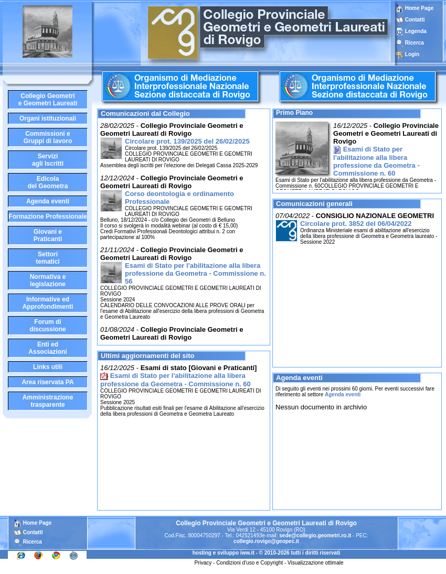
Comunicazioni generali (314, 204)
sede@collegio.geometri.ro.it (315, 535)
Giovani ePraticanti (48, 235)
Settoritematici (47, 258)
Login (412, 54)
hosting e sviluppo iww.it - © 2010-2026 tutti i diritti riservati (267, 553)
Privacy (202, 563)
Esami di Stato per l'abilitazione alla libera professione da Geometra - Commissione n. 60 (175, 380)
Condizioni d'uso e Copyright (249, 563)
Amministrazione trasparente (48, 401)
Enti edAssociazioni (47, 348)
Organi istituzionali (47, 118)
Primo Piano (294, 112)
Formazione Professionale (47, 216)
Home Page (414, 8)
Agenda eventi (47, 201)
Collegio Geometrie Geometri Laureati (48, 99)
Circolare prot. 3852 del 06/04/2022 (355, 224)
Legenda (416, 31)
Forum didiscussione (47, 325)
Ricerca (414, 43)
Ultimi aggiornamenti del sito (147, 356)
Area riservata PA (47, 382)
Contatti (415, 20)
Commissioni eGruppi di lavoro (48, 137)
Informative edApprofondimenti (48, 303)
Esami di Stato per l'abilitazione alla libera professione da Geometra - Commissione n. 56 (195, 273)
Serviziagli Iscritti (47, 160)
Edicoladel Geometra (48, 182)
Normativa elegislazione (48, 280)
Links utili (47, 367)
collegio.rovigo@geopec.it (266, 541)
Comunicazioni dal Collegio (145, 113)
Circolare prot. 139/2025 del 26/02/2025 (187, 141)
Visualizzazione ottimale (316, 563)
